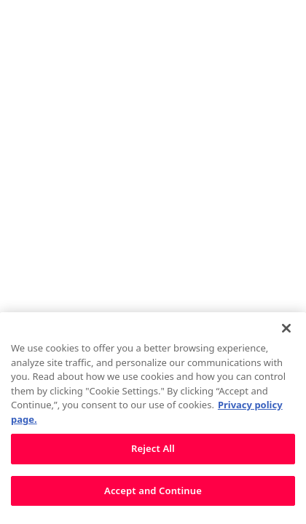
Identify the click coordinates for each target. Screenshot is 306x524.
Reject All (153, 454)
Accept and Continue (153, 495)
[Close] (286, 333)
